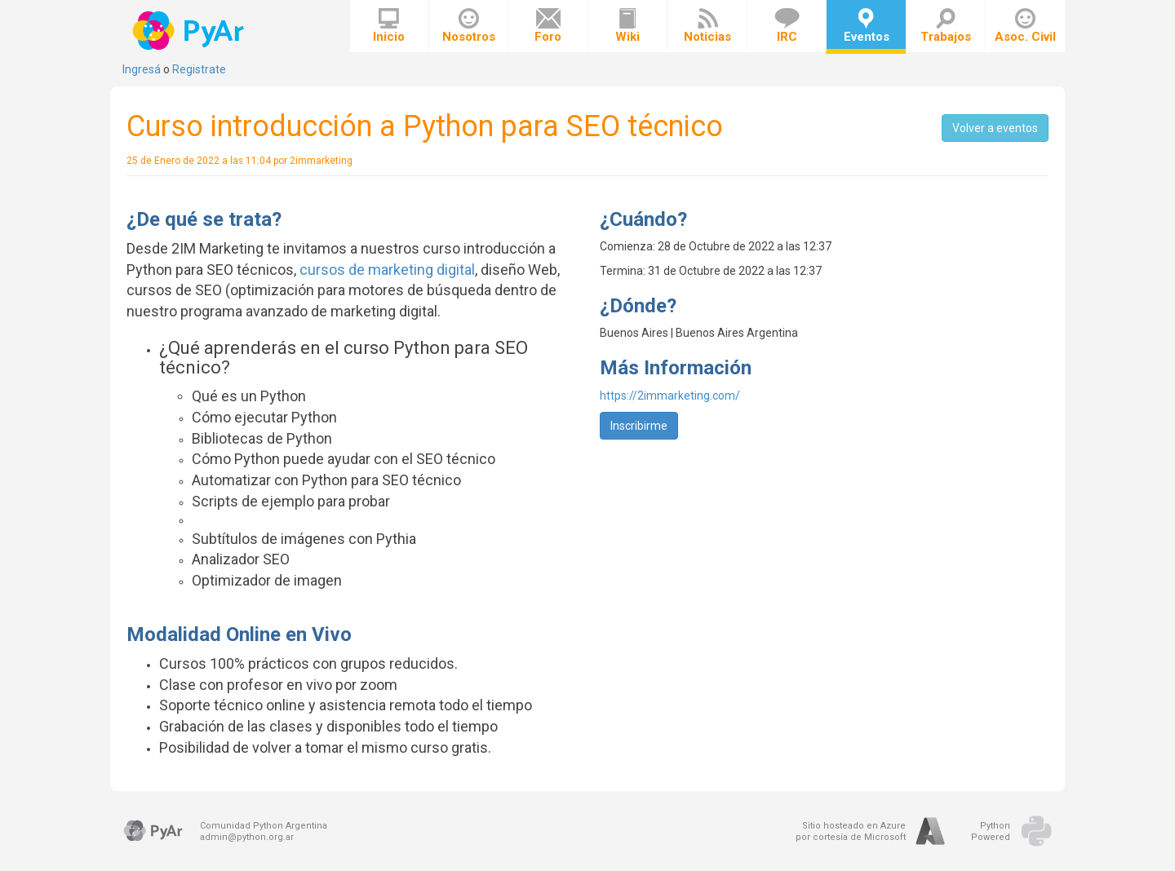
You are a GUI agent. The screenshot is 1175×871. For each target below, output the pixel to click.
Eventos (866, 26)
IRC (787, 26)
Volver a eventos (995, 128)
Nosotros (468, 26)
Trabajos (945, 26)
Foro (547, 26)
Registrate (199, 69)
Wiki (627, 26)
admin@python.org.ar (247, 837)
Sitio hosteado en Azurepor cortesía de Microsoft (851, 831)
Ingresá (141, 69)
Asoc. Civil (1025, 26)
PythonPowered (990, 831)
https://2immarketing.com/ (670, 395)
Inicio (389, 26)
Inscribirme (638, 425)
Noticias (707, 26)
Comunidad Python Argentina (263, 825)
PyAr (189, 30)
